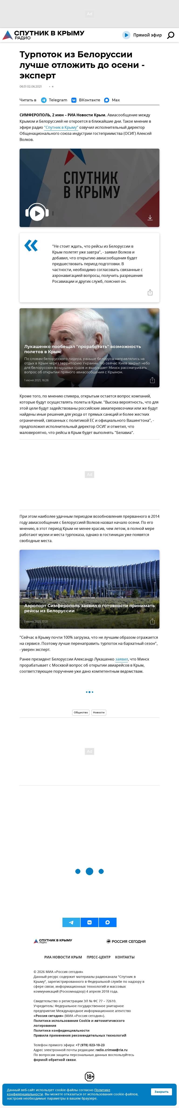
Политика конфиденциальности (62, 1031)
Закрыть (162, 1091)
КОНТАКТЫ (125, 958)
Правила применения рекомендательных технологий (80, 1035)
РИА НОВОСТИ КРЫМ (63, 958)
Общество (81, 712)
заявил (121, 659)
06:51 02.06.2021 (30, 86)
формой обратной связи (55, 1060)
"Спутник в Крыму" (61, 127)
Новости (99, 712)
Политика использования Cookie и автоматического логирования (79, 1023)
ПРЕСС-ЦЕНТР (98, 958)
